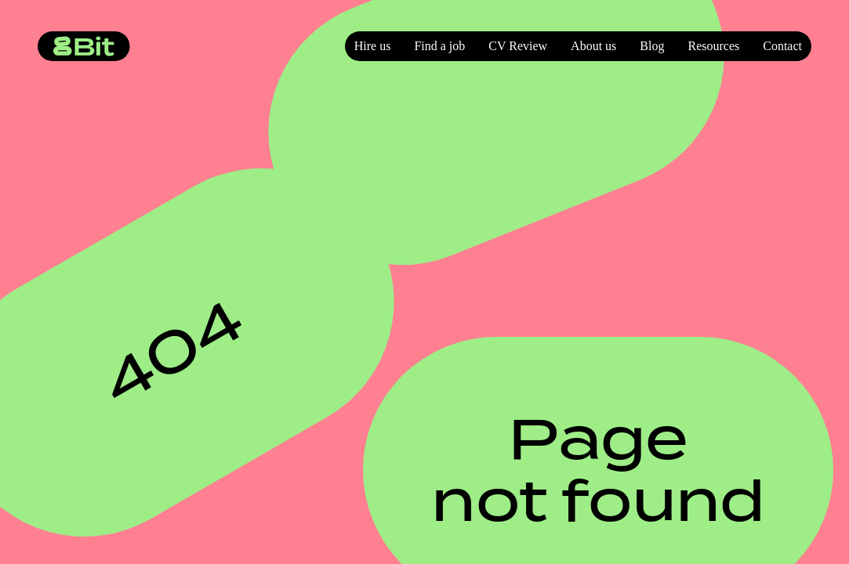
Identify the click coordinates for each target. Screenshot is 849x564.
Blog (652, 45)
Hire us (372, 45)
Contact (782, 45)
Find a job (439, 45)
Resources (713, 45)
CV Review (517, 45)
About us (593, 45)
